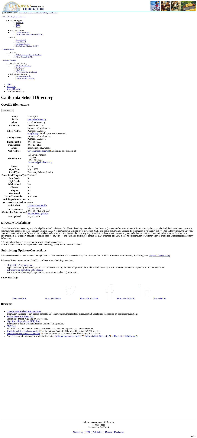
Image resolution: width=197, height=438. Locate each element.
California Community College (68, 336)
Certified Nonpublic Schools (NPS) (27, 46)
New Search (8, 110)
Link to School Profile (37, 205)
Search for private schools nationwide (23, 333)
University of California (124, 336)
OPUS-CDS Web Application (19, 265)
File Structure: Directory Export (26, 72)
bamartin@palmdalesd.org (40, 162)
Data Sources (20, 68)
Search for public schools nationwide (23, 331)
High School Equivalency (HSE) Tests (23, 321)
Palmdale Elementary (36, 119)
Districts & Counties (22, 32)
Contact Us (78, 432)
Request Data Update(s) (37, 213)
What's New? (20, 70)
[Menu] (10, 12)
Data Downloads (8, 49)
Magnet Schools (21, 42)
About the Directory (9, 60)
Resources (11, 86)
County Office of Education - (29, 34)
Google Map (32, 133)
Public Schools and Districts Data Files (28, 55)
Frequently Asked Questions (25, 78)
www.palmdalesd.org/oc (38, 151)
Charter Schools (21, 40)
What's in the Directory (23, 66)
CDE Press (11, 326)
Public (18, 25)
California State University (96, 336)
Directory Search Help (23, 76)
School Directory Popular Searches (14, 17)
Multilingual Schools (23, 44)
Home (9, 84)
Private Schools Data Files (24, 57)
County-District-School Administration (24, 311)
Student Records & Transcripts (20, 316)
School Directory (14, 89)
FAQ (88, 432)
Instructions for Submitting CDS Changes (25, 270)
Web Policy (97, 432)
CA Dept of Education (50, 13)
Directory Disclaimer (114, 432)
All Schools (19, 23)
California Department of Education (30, 13)
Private (18, 27)
